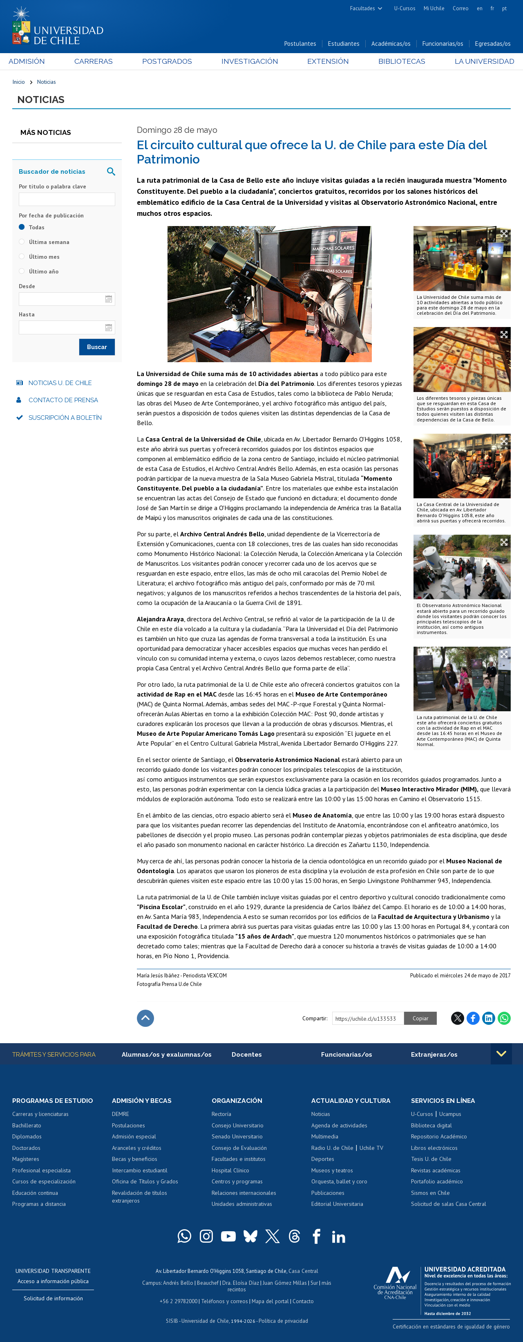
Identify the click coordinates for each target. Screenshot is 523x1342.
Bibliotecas (398, 62)
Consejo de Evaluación (239, 1148)
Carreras (95, 62)
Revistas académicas (435, 1171)
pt (504, 8)
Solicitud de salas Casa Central (448, 1205)
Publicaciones (327, 1194)
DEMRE (120, 1115)
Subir (145, 1019)
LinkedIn (488, 1019)
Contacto (302, 1300)
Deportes (322, 1160)
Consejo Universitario (238, 1126)
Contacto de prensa (63, 401)
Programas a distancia (39, 1205)
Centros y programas (237, 1182)
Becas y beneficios (134, 1160)
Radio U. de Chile (332, 1148)
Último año (38, 272)
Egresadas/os (493, 44)
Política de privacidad (282, 1319)
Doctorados (26, 1148)
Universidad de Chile (205, 1319)
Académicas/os (391, 44)
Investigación (248, 62)
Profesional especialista (41, 1171)
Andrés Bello (179, 1283)
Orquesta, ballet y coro (339, 1182)
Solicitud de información (53, 1299)
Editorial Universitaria (337, 1205)
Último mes (39, 257)
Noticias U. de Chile (60, 384)
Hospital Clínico (230, 1171)
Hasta (27, 315)
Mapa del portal (269, 1300)
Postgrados (167, 62)
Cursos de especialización (44, 1182)
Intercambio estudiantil (140, 1171)
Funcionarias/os (442, 44)
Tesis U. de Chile (431, 1160)
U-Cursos (405, 8)
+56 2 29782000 (179, 1300)
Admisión (30, 62)
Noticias (46, 82)
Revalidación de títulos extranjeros (139, 1198)
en (480, 8)
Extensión (326, 62)
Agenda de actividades (339, 1126)
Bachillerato (26, 1126)
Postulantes (300, 44)
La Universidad (480, 62)
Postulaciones (128, 1126)
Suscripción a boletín (65, 418)
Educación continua (35, 1194)
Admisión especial (134, 1137)
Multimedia (324, 1137)
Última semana (44, 242)
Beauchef (208, 1283)
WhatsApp (504, 1019)
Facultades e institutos (239, 1160)
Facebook (473, 1019)
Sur (313, 1283)
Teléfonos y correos (224, 1300)
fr (492, 8)
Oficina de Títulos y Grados (145, 1182)
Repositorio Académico (439, 1137)
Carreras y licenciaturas (40, 1115)
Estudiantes (344, 44)
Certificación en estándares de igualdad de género (453, 1327)
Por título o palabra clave (52, 187)
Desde (27, 287)
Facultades (362, 8)
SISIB (173, 1319)
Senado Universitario (237, 1137)
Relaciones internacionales (244, 1194)
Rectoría (221, 1115)
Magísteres (25, 1160)
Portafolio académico (437, 1182)
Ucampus (450, 1115)
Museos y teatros (332, 1171)
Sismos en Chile (430, 1194)
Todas (32, 228)
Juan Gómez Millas (284, 1283)
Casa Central (303, 1271)
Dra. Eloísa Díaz (241, 1283)
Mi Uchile (434, 8)
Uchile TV (371, 1148)
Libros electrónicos (434, 1148)
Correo (461, 8)
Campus (152, 1283)
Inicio (18, 82)
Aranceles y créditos (136, 1148)
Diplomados (27, 1137)
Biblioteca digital (431, 1126)
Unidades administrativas (242, 1205)
